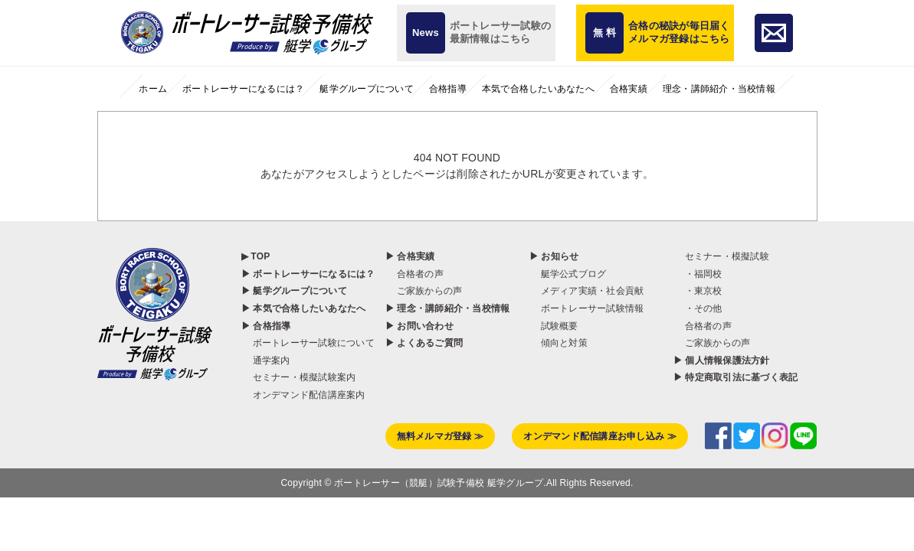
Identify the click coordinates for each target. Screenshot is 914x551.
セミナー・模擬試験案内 (304, 266)
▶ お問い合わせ (419, 214)
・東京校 (703, 179)
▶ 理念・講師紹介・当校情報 (447, 197)
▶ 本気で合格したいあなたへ (303, 197)
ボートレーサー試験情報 (592, 197)
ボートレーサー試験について (314, 232)
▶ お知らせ (554, 145)
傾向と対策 (564, 232)
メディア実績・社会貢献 (592, 179)
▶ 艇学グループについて (294, 179)
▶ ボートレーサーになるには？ (308, 163)
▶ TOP (255, 145)
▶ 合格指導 (266, 214)
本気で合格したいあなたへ (538, 88)
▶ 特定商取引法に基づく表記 (735, 266)
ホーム (153, 88)
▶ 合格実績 (410, 145)
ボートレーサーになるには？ (243, 88)
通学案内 (271, 249)
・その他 (703, 197)
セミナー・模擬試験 (727, 145)
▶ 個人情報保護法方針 (721, 249)
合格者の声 (420, 163)
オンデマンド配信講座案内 (309, 284)
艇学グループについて (366, 88)
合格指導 (448, 88)
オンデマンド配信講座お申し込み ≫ (599, 325)
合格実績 (628, 88)
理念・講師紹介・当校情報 (719, 88)
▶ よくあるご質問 (424, 232)
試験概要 (559, 214)
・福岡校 (703, 163)
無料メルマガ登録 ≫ (440, 325)
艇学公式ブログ (574, 163)
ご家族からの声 (430, 179)
